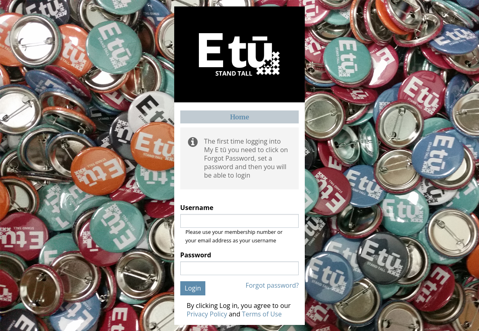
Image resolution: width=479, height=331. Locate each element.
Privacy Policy (207, 314)
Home (239, 117)
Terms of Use (262, 314)
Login (193, 288)
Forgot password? (272, 285)
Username (196, 208)
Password (195, 255)
